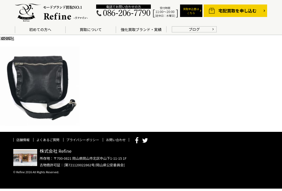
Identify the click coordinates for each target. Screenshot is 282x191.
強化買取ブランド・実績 (141, 29)
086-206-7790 (126, 13)
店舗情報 (23, 139)
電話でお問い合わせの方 (123, 7)
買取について (91, 29)
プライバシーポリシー (82, 139)
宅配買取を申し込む (238, 11)
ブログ (194, 29)
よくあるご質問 (47, 139)
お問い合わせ (116, 139)
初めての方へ (40, 29)
